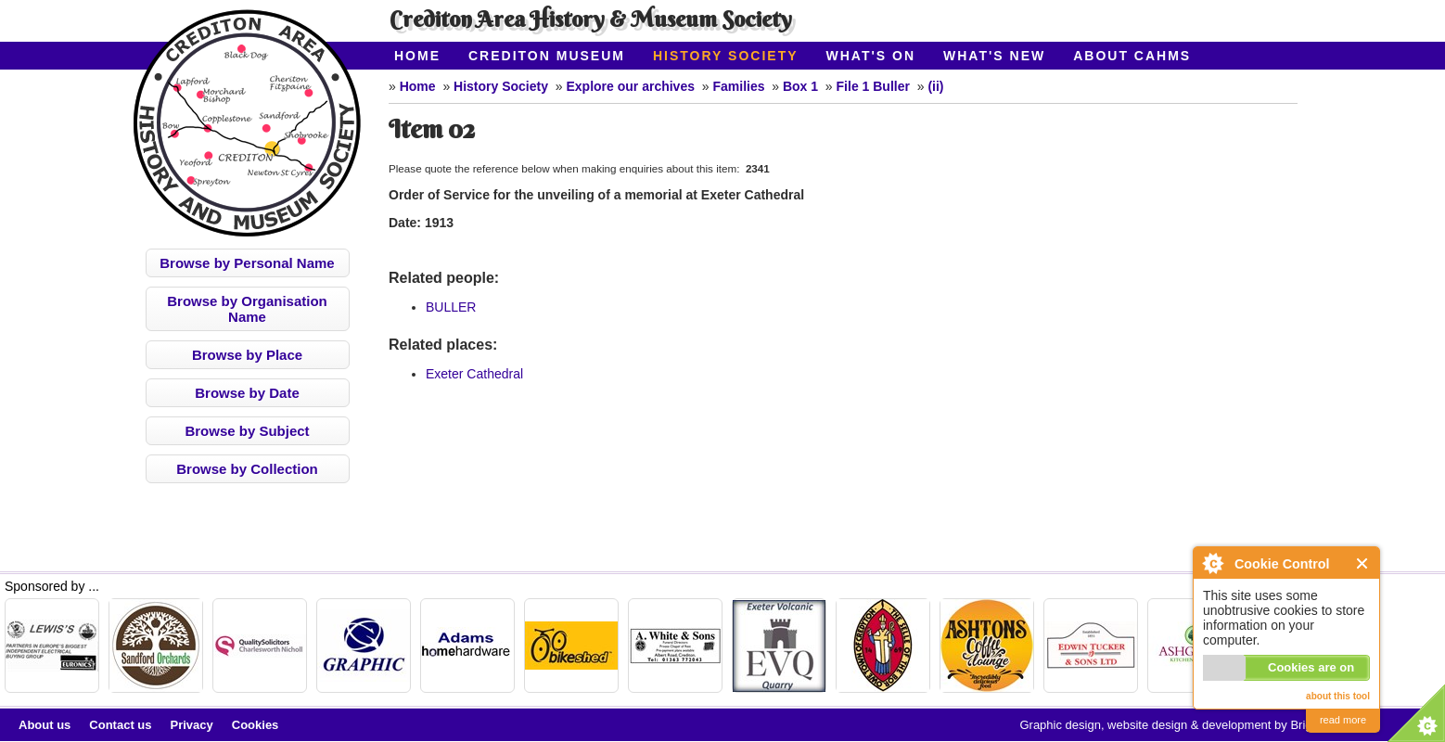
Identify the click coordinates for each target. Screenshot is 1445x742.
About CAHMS (1132, 55)
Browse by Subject (247, 431)
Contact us (120, 725)
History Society (726, 55)
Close (1363, 563)
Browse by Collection (247, 469)
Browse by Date (247, 393)
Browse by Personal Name (247, 263)
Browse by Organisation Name (247, 309)
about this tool (1338, 696)
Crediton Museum (546, 55)
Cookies (255, 725)
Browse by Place (247, 355)
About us (44, 725)
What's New (994, 55)
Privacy (192, 725)
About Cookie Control (1212, 563)
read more (1343, 719)
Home (417, 55)
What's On (871, 55)
